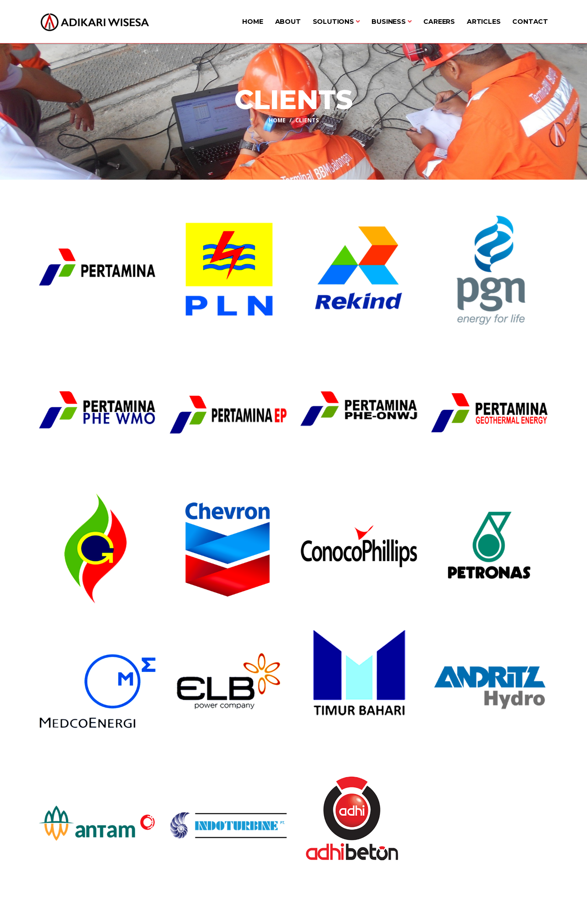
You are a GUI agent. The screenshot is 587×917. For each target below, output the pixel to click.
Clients (307, 120)
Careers (439, 21)
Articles (483, 21)
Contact (530, 21)
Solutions (336, 21)
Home (252, 21)
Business (391, 21)
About (288, 21)
